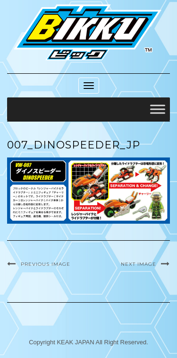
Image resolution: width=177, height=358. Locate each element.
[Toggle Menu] (157, 109)
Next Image (138, 264)
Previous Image (45, 264)
